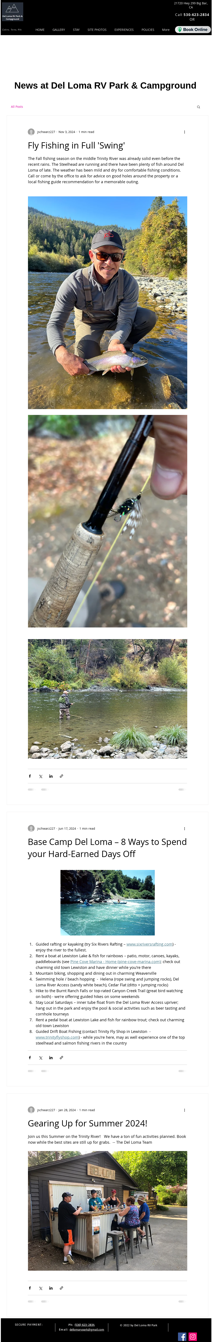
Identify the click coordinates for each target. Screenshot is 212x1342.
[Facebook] (182, 1337)
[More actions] (184, 132)
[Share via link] (61, 776)
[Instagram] (193, 1337)
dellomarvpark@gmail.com (87, 1329)
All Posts (17, 107)
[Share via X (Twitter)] (40, 776)
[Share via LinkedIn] (51, 776)
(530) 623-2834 (85, 1324)
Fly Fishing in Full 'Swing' (76, 145)
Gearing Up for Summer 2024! (87, 1123)
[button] (199, 107)
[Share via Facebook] (30, 776)
